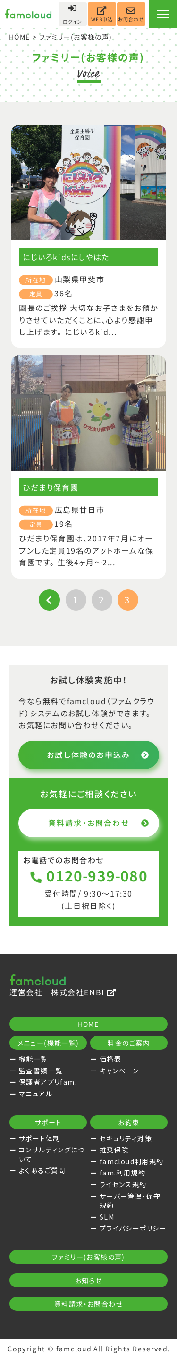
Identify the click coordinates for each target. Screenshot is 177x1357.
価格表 (110, 1058)
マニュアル (35, 1093)
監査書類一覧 (40, 1070)
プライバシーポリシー (133, 1228)
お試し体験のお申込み (98, 754)
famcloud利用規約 (132, 1161)
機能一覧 (33, 1058)
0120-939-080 (88, 875)
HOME (20, 36)
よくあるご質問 (42, 1170)
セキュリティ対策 (126, 1138)
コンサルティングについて (51, 1154)
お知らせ (88, 1280)
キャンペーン (119, 1070)
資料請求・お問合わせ (98, 822)
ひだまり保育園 (50, 487)
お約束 (128, 1122)
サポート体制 (39, 1138)
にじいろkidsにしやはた (66, 256)
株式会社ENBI (83, 992)
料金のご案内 (129, 1043)
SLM (107, 1217)
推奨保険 (114, 1149)
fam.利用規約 (122, 1172)
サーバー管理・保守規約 (130, 1200)
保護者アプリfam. (48, 1082)
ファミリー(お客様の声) (88, 1257)
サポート (48, 1122)
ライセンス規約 (123, 1184)
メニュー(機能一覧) (48, 1043)
